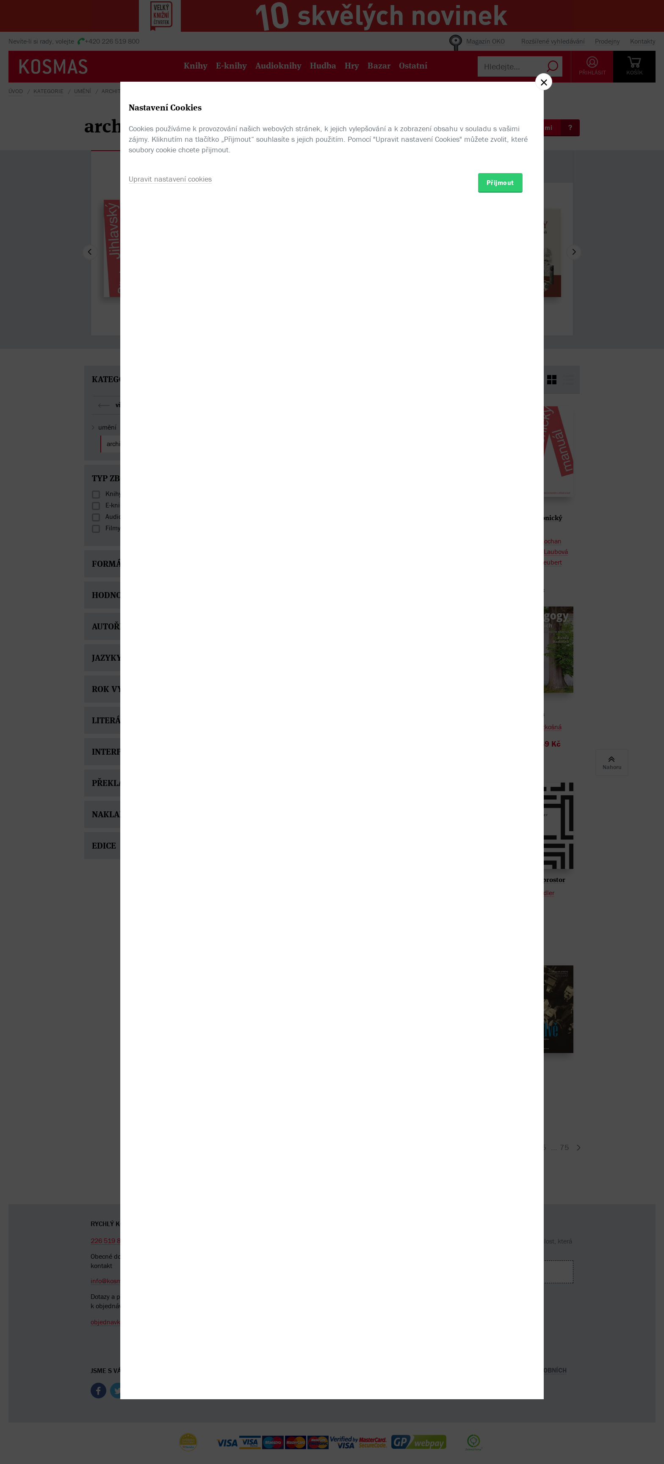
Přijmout (500, 781)
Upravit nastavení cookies (170, 778)
